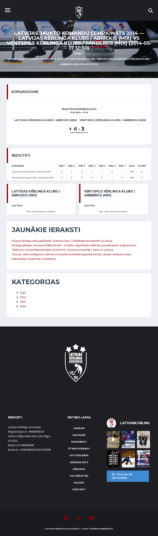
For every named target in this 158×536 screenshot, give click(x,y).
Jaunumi (79, 428)
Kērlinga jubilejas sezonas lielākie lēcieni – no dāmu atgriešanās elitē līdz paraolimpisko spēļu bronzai (74, 245)
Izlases (79, 482)
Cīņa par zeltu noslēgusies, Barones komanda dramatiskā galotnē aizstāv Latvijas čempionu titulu (71, 254)
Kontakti (78, 489)
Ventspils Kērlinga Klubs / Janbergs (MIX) (112, 120)
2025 (23, 302)
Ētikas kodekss (79, 448)
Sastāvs (17, 205)
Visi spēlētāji (79, 475)
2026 (23, 306)
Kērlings (79, 469)
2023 (23, 293)
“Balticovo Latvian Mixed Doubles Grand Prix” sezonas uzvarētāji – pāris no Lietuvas (63, 250)
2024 (23, 297)
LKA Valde (79, 435)
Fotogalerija (79, 455)
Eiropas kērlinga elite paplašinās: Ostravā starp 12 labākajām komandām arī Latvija (62, 241)
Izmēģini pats (79, 462)
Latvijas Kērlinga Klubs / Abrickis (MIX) (45, 120)
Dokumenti (79, 441)
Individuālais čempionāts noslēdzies (34, 259)
